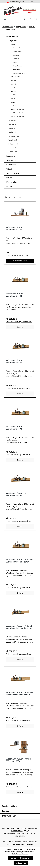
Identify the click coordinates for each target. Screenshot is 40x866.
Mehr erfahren (12, 182)
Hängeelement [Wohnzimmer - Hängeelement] (14, 136)
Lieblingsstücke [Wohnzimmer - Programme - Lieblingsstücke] (15, 77)
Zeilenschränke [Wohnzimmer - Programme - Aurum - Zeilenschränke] (17, 51)
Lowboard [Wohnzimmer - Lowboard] (12, 132)
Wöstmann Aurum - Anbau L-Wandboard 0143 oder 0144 (19, 560)
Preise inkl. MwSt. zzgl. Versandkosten (19, 255)
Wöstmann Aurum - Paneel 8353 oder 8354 (18, 760)
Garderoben (11, 164)
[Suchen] (25, 19)
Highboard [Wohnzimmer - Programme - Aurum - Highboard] (16, 55)
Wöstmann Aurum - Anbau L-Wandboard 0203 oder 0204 (19, 693)
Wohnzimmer (12, 36)
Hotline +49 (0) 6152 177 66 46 (20, 2)
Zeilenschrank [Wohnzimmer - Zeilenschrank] (13, 144)
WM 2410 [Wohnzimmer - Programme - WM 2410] (13, 102)
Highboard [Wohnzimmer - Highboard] (12, 128)
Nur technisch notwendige (20, 858)
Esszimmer (10, 156)
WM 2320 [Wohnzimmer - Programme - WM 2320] (13, 95)
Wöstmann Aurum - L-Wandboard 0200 (16, 494)
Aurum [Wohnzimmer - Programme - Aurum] (13, 44)
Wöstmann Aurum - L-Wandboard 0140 (16, 361)
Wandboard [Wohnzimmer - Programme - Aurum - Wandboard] (16, 69)
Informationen (9, 816)
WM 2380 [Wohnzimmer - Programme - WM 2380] (13, 98)
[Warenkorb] (35, 19)
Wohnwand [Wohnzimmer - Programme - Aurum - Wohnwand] (16, 48)
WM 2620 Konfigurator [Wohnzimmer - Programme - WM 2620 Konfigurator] (17, 116)
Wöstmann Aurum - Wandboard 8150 (15, 228)
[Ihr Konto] (30, 19)
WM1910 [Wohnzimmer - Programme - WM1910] (13, 84)
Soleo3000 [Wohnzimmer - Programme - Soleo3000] (14, 80)
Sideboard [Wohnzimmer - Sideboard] (12, 124)
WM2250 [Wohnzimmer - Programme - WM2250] (13, 91)
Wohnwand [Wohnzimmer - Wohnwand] (12, 120)
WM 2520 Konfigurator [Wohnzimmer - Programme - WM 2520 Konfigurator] (17, 109)
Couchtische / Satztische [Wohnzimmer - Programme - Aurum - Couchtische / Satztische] (20, 73)
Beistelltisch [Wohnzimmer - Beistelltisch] (13, 152)
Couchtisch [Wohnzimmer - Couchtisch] (12, 148)
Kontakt (9, 186)
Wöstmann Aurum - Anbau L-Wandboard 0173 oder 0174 (19, 627)
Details (20, 327)
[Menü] (4, 19)
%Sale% (9, 169)
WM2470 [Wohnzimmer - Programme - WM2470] (13, 106)
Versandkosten (16, 831)
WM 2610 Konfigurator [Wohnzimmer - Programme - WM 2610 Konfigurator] (17, 113)
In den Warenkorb (20, 261)
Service (9, 178)
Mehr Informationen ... (20, 854)
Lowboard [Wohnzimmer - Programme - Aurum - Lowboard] (16, 62)
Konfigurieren (20, 863)
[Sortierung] (20, 197)
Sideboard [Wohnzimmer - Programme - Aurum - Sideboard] (16, 59)
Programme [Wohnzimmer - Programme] (13, 41)
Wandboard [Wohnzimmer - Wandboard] (13, 140)
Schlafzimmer (11, 160)
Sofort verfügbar (12, 173)
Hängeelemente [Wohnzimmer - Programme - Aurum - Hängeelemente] (17, 66)
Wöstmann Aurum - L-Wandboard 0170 (16, 427)
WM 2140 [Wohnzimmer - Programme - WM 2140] (13, 88)
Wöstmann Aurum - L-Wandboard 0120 (16, 294)
